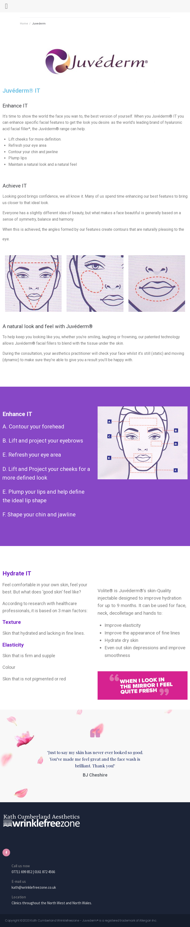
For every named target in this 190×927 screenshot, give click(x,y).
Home (24, 23)
